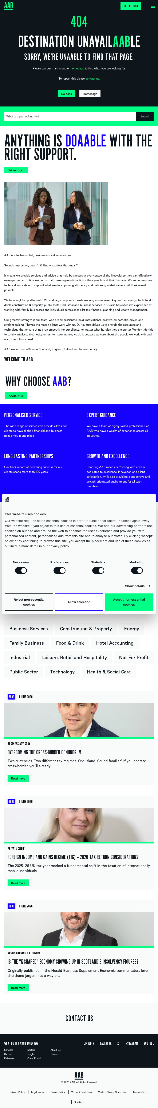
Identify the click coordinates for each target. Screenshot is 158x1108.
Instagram (131, 1043)
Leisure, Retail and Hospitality (74, 657)
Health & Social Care (109, 671)
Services (8, 1050)
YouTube (149, 1043)
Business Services (28, 628)
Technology (62, 671)
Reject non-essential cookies (29, 602)
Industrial (19, 657)
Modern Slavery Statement (112, 1092)
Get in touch (131, 6)
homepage (77, 68)
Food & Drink (70, 642)
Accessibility (139, 1092)
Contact (55, 1054)
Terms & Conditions (81, 1092)
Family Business (26, 642)
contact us (92, 78)
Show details (135, 586)
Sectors (31, 1050)
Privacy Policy (17, 1092)
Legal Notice (37, 1092)
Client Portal (34, 1058)
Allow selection (78, 602)
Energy (131, 628)
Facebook (105, 1043)
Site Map (79, 1102)
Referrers (9, 1058)
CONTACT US (79, 1018)
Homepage (90, 93)
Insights (31, 1054)
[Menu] (153, 5)
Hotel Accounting (115, 642)
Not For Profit (134, 657)
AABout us (16, 395)
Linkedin (89, 1043)
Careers (8, 1054)
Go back (66, 93)
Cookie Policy (58, 1092)
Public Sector (23, 671)
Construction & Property (86, 628)
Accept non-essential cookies (129, 602)
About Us (55, 1050)
